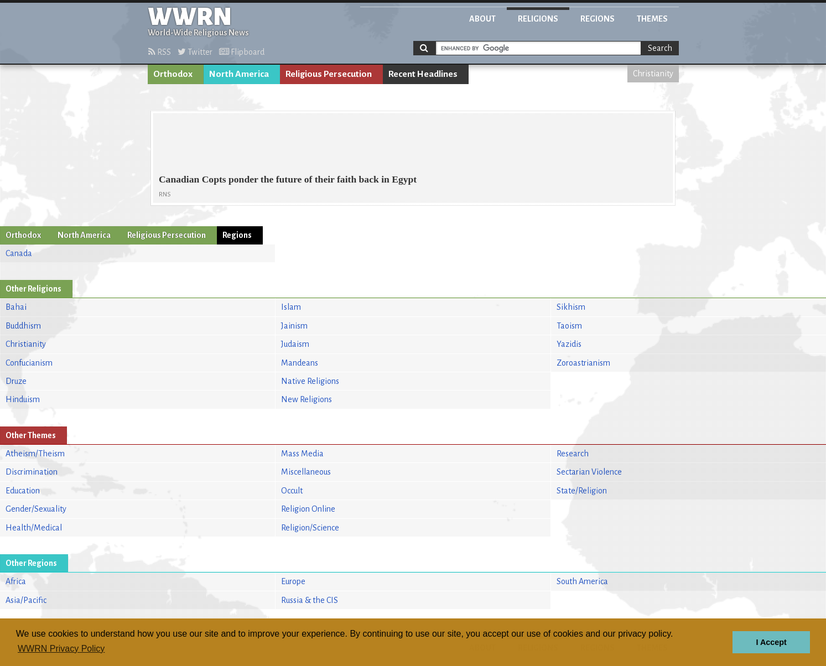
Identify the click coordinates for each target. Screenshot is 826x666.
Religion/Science (310, 527)
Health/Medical (34, 527)
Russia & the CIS (309, 600)
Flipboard (241, 52)
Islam (291, 307)
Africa (16, 581)
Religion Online (308, 508)
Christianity (653, 73)
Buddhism (23, 325)
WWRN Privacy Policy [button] (61, 648)
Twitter (195, 52)
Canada (19, 253)
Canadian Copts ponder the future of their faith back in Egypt (288, 179)
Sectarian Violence (589, 471)
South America (582, 581)
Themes (652, 18)
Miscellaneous (306, 471)
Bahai (16, 307)
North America (239, 74)
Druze (16, 381)
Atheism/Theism (35, 453)
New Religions (306, 399)
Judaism (295, 344)
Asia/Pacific (26, 600)
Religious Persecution (328, 74)
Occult (292, 490)
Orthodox (173, 74)
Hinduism (23, 399)
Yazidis (569, 344)
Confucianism (29, 362)
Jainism (294, 325)
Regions (597, 18)
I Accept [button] (771, 642)
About (482, 18)
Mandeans (299, 362)
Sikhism (571, 307)
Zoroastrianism (583, 362)
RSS (159, 52)
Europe (293, 581)
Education (23, 490)
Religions (538, 18)
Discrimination (32, 471)
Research (573, 453)
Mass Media (302, 453)
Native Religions (310, 381)
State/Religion (582, 490)
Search (660, 48)
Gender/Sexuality (36, 508)
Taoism (569, 325)
